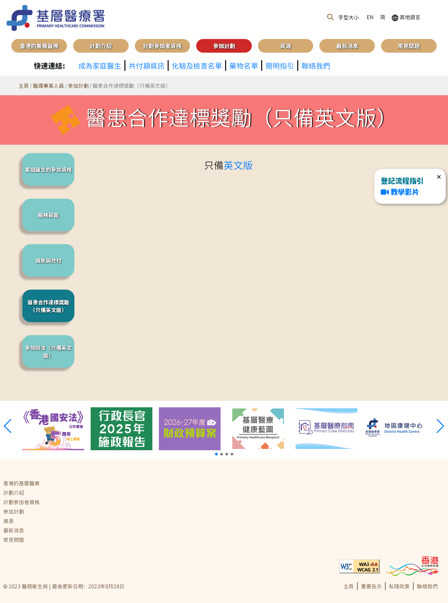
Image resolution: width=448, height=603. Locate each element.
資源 (285, 46)
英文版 (238, 165)
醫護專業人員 (48, 85)
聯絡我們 (427, 586)
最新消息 (347, 46)
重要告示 (371, 586)
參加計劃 (78, 85)
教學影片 (400, 191)
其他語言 (406, 17)
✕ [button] (439, 176)
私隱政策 (399, 586)
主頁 (24, 85)
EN (370, 17)
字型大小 (348, 17)
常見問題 (409, 46)
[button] (330, 17)
